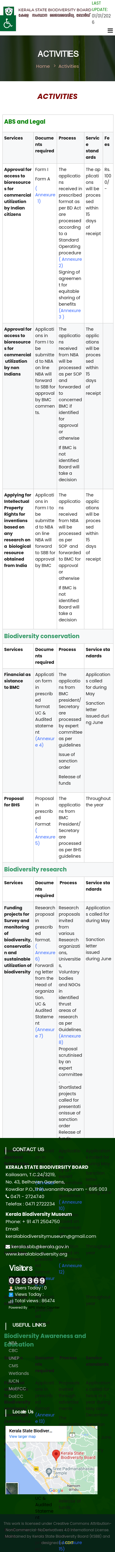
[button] (8, 23)
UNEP (14, 1358)
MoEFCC (17, 1389)
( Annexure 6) (45, 952)
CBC (13, 1350)
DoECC (16, 1396)
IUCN (14, 1381)
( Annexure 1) (45, 194)
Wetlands (19, 1373)
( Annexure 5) (45, 836)
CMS (13, 1366)
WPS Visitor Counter (44, 1307)
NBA (13, 1343)
